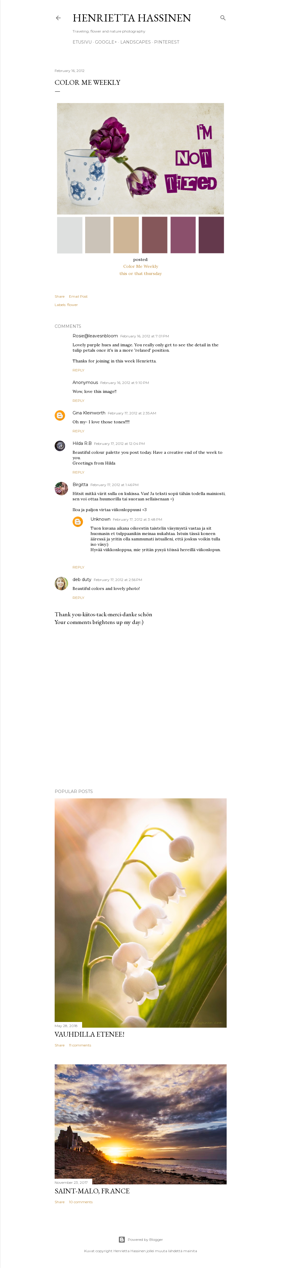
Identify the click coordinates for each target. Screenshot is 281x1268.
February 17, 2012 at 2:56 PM (118, 579)
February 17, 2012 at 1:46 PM (114, 484)
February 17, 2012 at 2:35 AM (132, 413)
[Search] (223, 16)
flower (72, 304)
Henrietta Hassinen (132, 18)
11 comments (80, 1045)
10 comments (81, 1202)
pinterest (166, 42)
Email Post (78, 296)
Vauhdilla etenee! (90, 1034)
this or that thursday (140, 273)
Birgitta (80, 484)
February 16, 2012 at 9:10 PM (124, 382)
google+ (106, 42)
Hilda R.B (82, 443)
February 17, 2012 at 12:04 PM (119, 443)
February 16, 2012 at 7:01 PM (144, 336)
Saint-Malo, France (92, 1190)
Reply (78, 370)
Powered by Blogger (140, 1239)
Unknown (100, 519)
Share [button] (60, 296)
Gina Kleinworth (89, 413)
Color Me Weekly (140, 266)
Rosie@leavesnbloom (95, 336)
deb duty (82, 579)
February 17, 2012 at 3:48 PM (137, 519)
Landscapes (135, 42)
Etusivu (82, 42)
